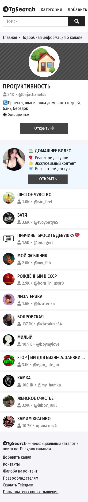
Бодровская (30, 316)
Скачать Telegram (18, 485)
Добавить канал (17, 457)
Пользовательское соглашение (30, 491)
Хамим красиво (34, 418)
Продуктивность (26, 86)
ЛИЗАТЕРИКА (29, 296)
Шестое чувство (34, 194)
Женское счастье (35, 398)
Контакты (11, 464)
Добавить (77, 9)
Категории (51, 9)
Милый (25, 337)
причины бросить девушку (48, 235)
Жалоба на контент (20, 471)
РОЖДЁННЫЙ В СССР (37, 276)
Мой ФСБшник (32, 255)
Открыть (44, 128)
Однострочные (16, 115)
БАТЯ (22, 215)
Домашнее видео (50, 151)
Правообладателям (20, 478)
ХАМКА (24, 378)
